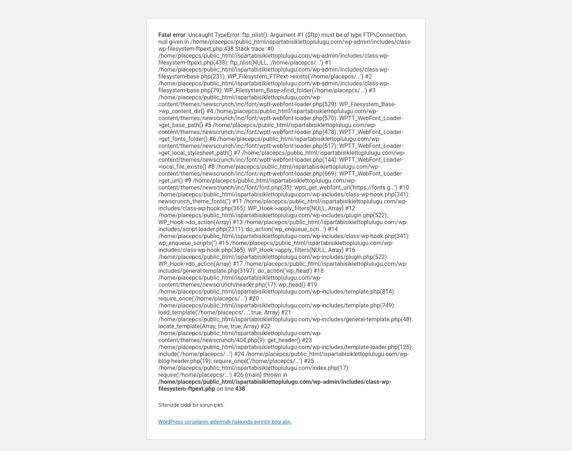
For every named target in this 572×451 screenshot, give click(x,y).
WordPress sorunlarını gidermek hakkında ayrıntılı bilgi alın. (225, 422)
